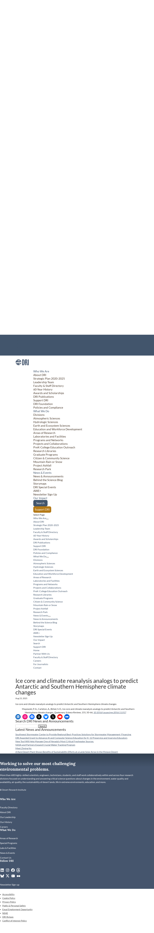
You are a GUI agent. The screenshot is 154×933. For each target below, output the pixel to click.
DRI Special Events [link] (44, 487)
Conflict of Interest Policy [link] (14, 920)
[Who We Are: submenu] (47, 519)
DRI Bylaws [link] (8, 917)
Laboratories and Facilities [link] (49, 436)
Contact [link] (19, 354)
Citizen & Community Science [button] (51, 458)
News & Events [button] (42, 472)
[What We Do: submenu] (47, 557)
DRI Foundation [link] (43, 404)
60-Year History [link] (42, 389)
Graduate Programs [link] (45, 454)
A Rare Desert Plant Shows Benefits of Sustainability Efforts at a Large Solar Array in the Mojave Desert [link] (66, 751)
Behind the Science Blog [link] (48, 480)
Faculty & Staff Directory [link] (27, 343)
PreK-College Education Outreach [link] (54, 447)
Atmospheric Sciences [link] (46, 418)
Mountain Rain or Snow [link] (47, 461)
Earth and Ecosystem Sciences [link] (51, 425)
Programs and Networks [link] (48, 440)
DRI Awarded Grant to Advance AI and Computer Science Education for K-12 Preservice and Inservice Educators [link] (71, 737)
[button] (42, 726)
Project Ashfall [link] (42, 465)
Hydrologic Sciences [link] (45, 422)
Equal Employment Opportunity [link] (17, 909)
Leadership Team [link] (43, 382)
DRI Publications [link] (43, 396)
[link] (22, 368)
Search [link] (40, 503)
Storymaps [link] (39, 483)
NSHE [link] (5, 913)
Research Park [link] (42, 469)
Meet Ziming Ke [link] (23, 748)
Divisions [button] (38, 414)
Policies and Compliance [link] (48, 407)
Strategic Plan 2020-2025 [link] (49, 378)
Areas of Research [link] (44, 432)
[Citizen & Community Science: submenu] (131, 512)
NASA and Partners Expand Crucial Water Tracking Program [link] (45, 744)
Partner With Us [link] (23, 340)
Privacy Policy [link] (9, 902)
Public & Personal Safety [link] (14, 905)
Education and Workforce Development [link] (57, 429)
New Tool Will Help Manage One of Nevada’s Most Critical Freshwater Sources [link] (54, 741)
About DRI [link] (39, 375)
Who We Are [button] (41, 371)
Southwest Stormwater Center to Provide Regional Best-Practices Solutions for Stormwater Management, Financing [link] (73, 734)
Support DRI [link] (40, 400)
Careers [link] (19, 347)
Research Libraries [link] (44, 451)
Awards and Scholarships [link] (48, 393)
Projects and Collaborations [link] (50, 443)
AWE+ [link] (37, 490)
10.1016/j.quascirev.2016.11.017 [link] (110, 712)
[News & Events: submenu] (49, 616)
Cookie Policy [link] (8, 898)
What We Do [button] (41, 411)
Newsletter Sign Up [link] (45, 494)
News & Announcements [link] (48, 476)
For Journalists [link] (22, 350)
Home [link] (18, 336)
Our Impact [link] (40, 498)
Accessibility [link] (8, 894)
